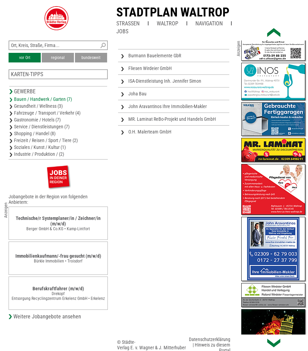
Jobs (122, 31)
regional (58, 57)
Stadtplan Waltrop (172, 12)
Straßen (128, 23)
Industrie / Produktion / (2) (39, 154)
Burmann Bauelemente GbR (154, 55)
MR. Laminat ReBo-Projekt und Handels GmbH (172, 119)
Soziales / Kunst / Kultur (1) (40, 147)
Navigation (209, 23)
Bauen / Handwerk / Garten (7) (43, 99)
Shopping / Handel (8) (34, 133)
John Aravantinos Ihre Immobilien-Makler (167, 106)
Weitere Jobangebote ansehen (47, 316)
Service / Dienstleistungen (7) (41, 126)
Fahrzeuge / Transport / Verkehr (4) (47, 113)
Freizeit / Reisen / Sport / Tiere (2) (46, 140)
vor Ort (24, 57)
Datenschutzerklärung (209, 339)
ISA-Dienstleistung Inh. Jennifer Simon (164, 81)
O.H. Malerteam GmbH (149, 131)
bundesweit (91, 57)
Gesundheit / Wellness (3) (38, 106)
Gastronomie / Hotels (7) (37, 119)
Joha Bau (137, 93)
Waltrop (167, 23)
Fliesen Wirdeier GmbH (150, 68)
